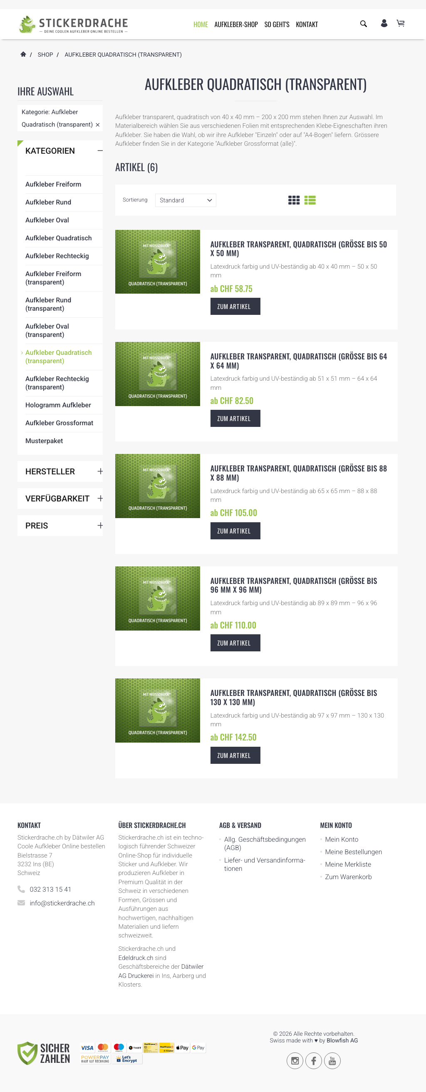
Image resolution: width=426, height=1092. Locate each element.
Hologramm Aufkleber (58, 432)
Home (200, 24)
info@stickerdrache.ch (62, 903)
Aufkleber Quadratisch (58, 265)
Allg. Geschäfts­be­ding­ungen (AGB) (265, 843)
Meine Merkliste (348, 864)
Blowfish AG (342, 1040)
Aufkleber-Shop (236, 24)
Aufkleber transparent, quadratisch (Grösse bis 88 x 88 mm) (299, 473)
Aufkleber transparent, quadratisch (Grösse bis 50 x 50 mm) (299, 249)
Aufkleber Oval (47, 247)
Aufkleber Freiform (53, 211)
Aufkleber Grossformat (59, 450)
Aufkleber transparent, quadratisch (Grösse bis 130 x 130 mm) (294, 698)
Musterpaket (44, 468)
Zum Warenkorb (348, 877)
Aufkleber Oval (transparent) (47, 357)
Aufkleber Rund (48, 229)
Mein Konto (342, 839)
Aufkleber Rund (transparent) (48, 331)
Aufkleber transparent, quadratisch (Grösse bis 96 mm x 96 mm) (294, 586)
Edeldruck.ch (136, 958)
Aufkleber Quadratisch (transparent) (58, 384)
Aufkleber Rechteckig (57, 283)
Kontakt (307, 24)
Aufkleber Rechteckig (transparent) (57, 410)
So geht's (277, 24)
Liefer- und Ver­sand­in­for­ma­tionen (264, 864)
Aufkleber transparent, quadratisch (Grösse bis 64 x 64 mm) (299, 361)
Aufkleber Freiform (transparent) (53, 305)
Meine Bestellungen (353, 852)
